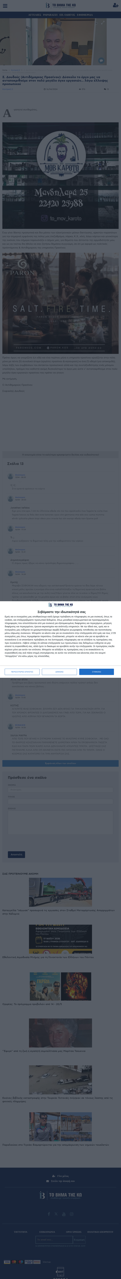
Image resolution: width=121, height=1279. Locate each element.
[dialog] (60, 639)
